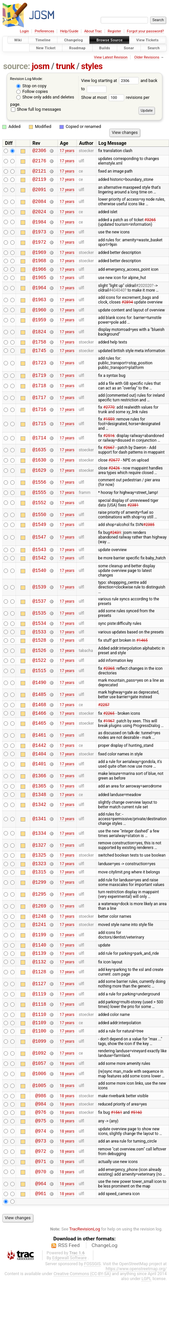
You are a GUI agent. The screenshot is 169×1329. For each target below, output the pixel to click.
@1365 (39, 812)
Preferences (44, 31)
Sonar (129, 48)
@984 (40, 1146)
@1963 (39, 308)
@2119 (39, 182)
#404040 (117, 299)
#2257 (103, 727)
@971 (40, 1208)
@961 (40, 1241)
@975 (40, 1165)
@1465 (39, 747)
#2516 (109, 448)
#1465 (142, 660)
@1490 (39, 705)
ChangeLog (105, 1293)
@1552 (39, 517)
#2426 (114, 482)
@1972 (39, 247)
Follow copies (32, 91)
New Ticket (46, 48)
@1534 (39, 642)
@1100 (39, 1070)
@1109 (39, 1061)
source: (16, 66)
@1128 (39, 1008)
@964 (40, 1230)
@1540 (39, 588)
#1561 (116, 1155)
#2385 (148, 540)
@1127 (39, 1020)
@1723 (39, 375)
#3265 (150, 224)
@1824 (39, 342)
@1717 (39, 410)
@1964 (39, 297)
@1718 (39, 398)
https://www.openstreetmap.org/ (136, 1316)
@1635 (39, 463)
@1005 (39, 1126)
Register (114, 31)
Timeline (42, 40)
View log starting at (110, 80)
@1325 (39, 883)
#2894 (127, 311)
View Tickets (147, 40)
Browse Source (109, 40)
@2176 (39, 162)
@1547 (39, 553)
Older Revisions (146, 57)
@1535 (39, 631)
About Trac (93, 31)
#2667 (109, 460)
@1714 (39, 451)
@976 (40, 1155)
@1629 (39, 484)
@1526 (39, 671)
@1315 (39, 902)
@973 (40, 1186)
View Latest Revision (110, 57)
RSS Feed (69, 1293)
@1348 (39, 822)
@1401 (39, 790)
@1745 (39, 362)
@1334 (39, 861)
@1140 (39, 978)
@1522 (39, 682)
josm (40, 66)
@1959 (39, 330)
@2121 (39, 173)
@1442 (39, 770)
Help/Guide (69, 31)
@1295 (39, 925)
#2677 (114, 473)
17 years (66, 151)
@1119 (39, 1030)
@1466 (39, 737)
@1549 (39, 540)
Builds (104, 48)
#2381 (132, 520)
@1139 (39, 988)
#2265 (109, 736)
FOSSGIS (92, 1311)
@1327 (39, 873)
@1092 (39, 1093)
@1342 (39, 832)
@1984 (39, 226)
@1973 (39, 236)
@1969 (39, 258)
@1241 (39, 957)
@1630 (39, 473)
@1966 (39, 277)
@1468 (39, 727)
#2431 (115, 548)
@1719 (39, 388)
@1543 (39, 566)
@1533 (39, 651)
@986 (40, 1137)
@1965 (39, 286)
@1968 (39, 267)
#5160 (136, 1155)
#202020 (143, 294)
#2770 (109, 420)
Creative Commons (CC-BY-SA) (82, 1321)
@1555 (39, 507)
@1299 (39, 913)
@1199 (39, 968)
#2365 (109, 690)
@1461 (39, 759)
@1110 (39, 1052)
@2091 (39, 192)
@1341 (39, 847)
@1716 (39, 423)
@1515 (39, 693)
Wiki (18, 40)
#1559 (109, 432)
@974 (40, 1176)
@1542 (39, 575)
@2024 (39, 215)
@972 (40, 1197)
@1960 (39, 319)
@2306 (39, 151)
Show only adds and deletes (45, 97)
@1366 (39, 802)
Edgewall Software (69, 1305)
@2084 (39, 205)
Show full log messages (36, 109)
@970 (40, 1218)
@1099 (39, 1081)
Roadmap (77, 48)
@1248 (39, 948)
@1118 (39, 1041)
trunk (65, 66)
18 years (66, 1104)
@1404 (39, 779)
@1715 (39, 437)
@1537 (39, 619)
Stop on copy (31, 85)
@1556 (39, 496)
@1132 (39, 997)
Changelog (73, 40)
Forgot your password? (145, 31)
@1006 (39, 1114)
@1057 (39, 1104)
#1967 (109, 745)
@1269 (39, 937)
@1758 (39, 352)
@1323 (39, 893)
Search (153, 48)
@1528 (39, 661)
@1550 (39, 529)
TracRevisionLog (84, 1276)
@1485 (39, 716)
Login (24, 31)
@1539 (39, 605)
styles (92, 66)
